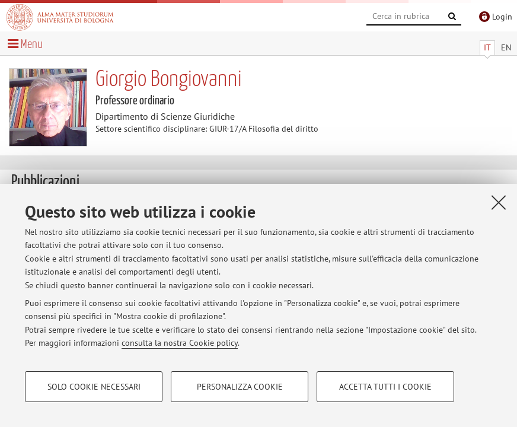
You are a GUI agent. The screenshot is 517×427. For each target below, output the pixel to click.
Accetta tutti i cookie (385, 386)
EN (506, 47)
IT (487, 47)
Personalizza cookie (240, 386)
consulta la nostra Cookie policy (180, 342)
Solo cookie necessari (94, 386)
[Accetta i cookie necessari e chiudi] (498, 202)
